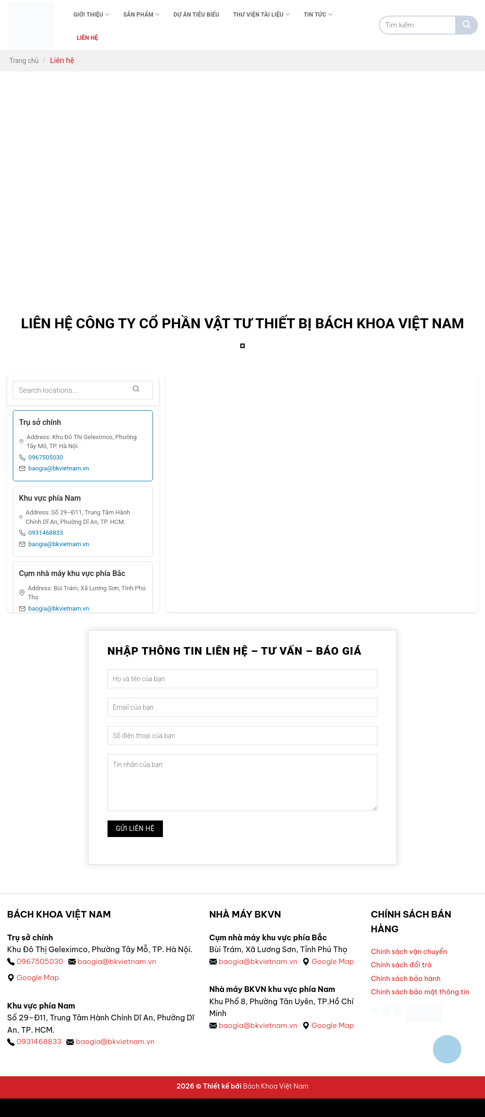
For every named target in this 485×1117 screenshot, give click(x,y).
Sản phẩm (141, 14)
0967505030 (45, 457)
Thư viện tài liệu (261, 14)
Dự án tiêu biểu (196, 14)
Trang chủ (24, 60)
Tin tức (318, 14)
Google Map (39, 978)
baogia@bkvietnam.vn (58, 468)
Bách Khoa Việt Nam (275, 1104)
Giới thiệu (91, 14)
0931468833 (45, 532)
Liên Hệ (87, 38)
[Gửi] (466, 25)
